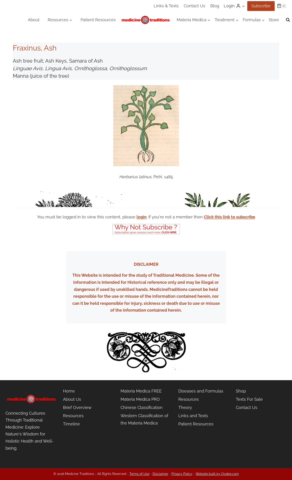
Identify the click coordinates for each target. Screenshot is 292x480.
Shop (241, 391)
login (142, 217)
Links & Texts (166, 5)
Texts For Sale (249, 399)
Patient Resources (98, 19)
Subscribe (261, 5)
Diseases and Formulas (200, 391)
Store (274, 19)
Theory (185, 407)
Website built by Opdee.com (217, 474)
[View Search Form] (288, 20)
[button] (243, 6)
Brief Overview (77, 407)
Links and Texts (193, 415)
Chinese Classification (142, 407)
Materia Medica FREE (141, 391)
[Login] (234, 6)
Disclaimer (160, 474)
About (33, 19)
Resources (73, 415)
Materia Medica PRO (140, 399)
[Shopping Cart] (282, 5)
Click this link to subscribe (229, 217)
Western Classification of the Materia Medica (144, 419)
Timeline (71, 424)
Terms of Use (139, 474)
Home (69, 391)
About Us (72, 399)
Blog (214, 5)
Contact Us (194, 5)
